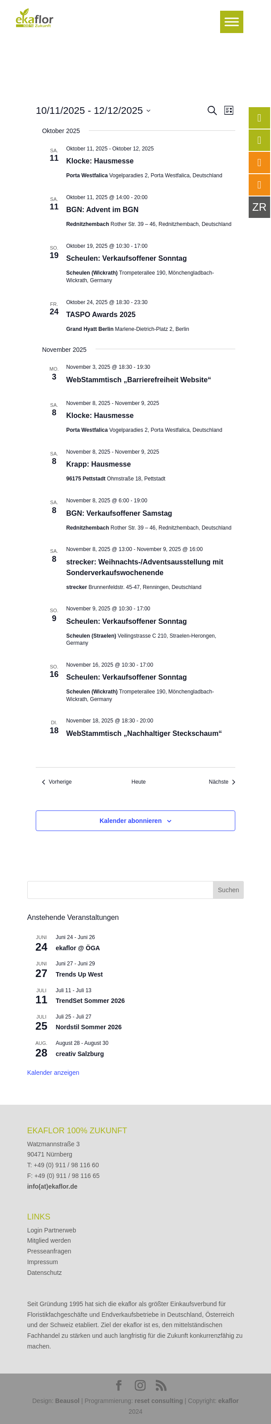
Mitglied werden (49, 1240)
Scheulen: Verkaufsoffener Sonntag (126, 258)
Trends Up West (79, 974)
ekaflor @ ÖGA (78, 948)
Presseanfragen (49, 1251)
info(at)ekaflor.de (52, 1186)
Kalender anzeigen (53, 1072)
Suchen (228, 890)
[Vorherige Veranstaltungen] (56, 782)
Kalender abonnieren (131, 820)
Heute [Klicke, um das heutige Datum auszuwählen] (138, 782)
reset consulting (159, 1400)
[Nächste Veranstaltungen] (222, 782)
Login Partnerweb (51, 1230)
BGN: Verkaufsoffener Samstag (119, 513)
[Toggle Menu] (232, 21)
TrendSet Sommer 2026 (90, 1000)
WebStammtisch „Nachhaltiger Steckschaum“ (144, 733)
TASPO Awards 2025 (100, 314)
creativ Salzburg (80, 1053)
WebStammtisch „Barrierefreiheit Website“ (138, 380)
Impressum (42, 1261)
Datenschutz (44, 1272)
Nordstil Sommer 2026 (89, 1027)
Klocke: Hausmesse (99, 161)
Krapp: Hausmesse (98, 464)
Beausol (67, 1400)
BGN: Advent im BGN (102, 209)
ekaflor (228, 1400)
